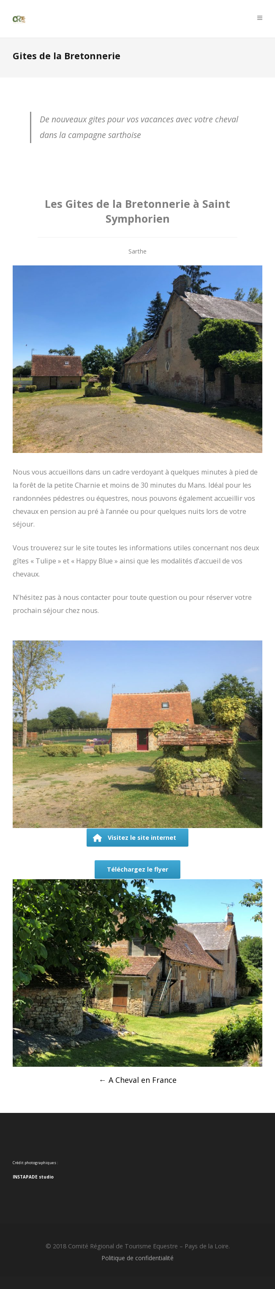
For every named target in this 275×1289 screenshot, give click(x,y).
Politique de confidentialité (137, 1258)
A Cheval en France (138, 1080)
